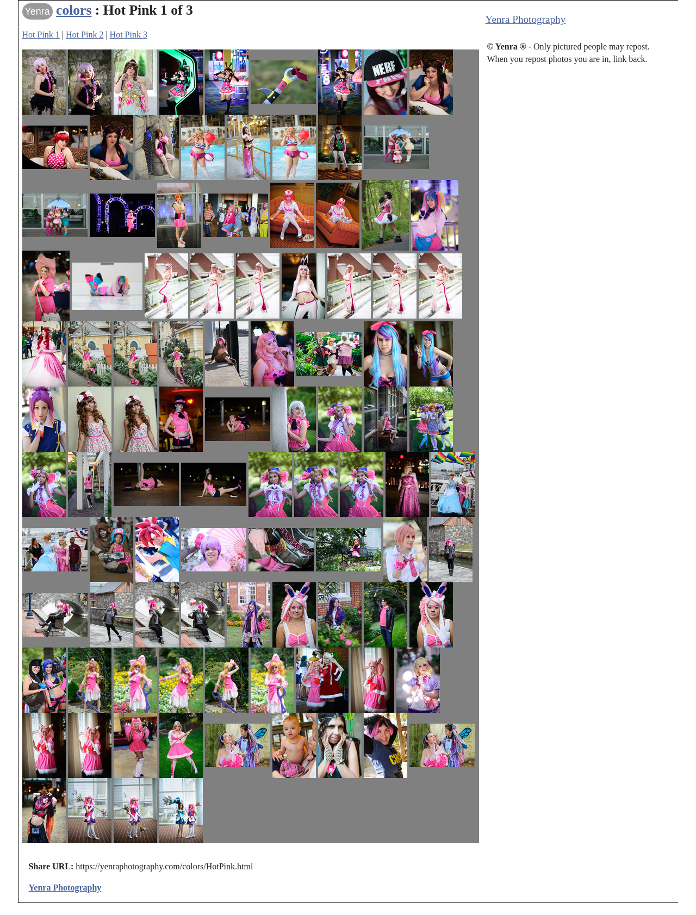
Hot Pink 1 (41, 34)
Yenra (37, 11)
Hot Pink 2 (84, 34)
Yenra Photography (526, 19)
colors (73, 10)
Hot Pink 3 (128, 34)
